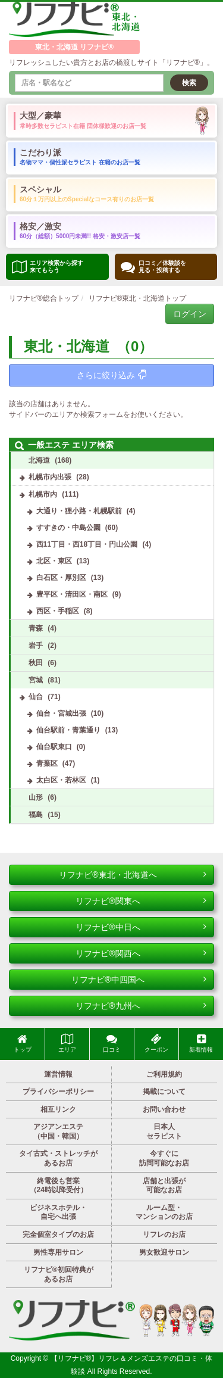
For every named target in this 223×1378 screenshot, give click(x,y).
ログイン (189, 314)
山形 (36, 797)
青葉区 (47, 763)
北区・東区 (54, 561)
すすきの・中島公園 (68, 527)
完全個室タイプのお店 (58, 1234)
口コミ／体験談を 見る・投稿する (153, 267)
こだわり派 (80, 157)
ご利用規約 (164, 1074)
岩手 (36, 645)
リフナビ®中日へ (141, 927)
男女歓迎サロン (164, 1252)
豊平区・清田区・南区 (72, 594)
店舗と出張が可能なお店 (164, 1186)
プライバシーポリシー (58, 1091)
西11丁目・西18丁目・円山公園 (87, 544)
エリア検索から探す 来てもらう (47, 266)
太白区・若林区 (61, 780)
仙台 (36, 697)
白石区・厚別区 (61, 577)
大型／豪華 (83, 120)
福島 (36, 814)
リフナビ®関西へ (141, 953)
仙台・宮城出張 (61, 713)
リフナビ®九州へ (141, 1006)
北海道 (39, 460)
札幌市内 (43, 494)
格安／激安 (80, 230)
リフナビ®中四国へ (138, 979)
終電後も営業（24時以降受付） (58, 1186)
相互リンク (58, 1109)
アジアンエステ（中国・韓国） (58, 1131)
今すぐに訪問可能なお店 (164, 1158)
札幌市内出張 (50, 477)
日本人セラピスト (164, 1131)
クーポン (156, 1043)
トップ (23, 1043)
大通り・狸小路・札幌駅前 (79, 511)
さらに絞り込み (111, 375)
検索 (189, 83)
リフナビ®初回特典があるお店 (58, 1274)
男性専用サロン (58, 1252)
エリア (67, 1043)
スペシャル (87, 193)
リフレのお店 (164, 1234)
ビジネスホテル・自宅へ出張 (58, 1212)
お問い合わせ (164, 1109)
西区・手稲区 (57, 611)
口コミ (112, 1043)
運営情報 (58, 1074)
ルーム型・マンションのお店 (164, 1212)
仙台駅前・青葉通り (68, 730)
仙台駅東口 (54, 747)
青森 (36, 628)
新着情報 (201, 1043)
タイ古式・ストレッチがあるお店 (58, 1158)
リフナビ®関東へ (141, 901)
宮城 (36, 680)
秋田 (36, 663)
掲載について (164, 1091)
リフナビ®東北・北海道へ (132, 875)
